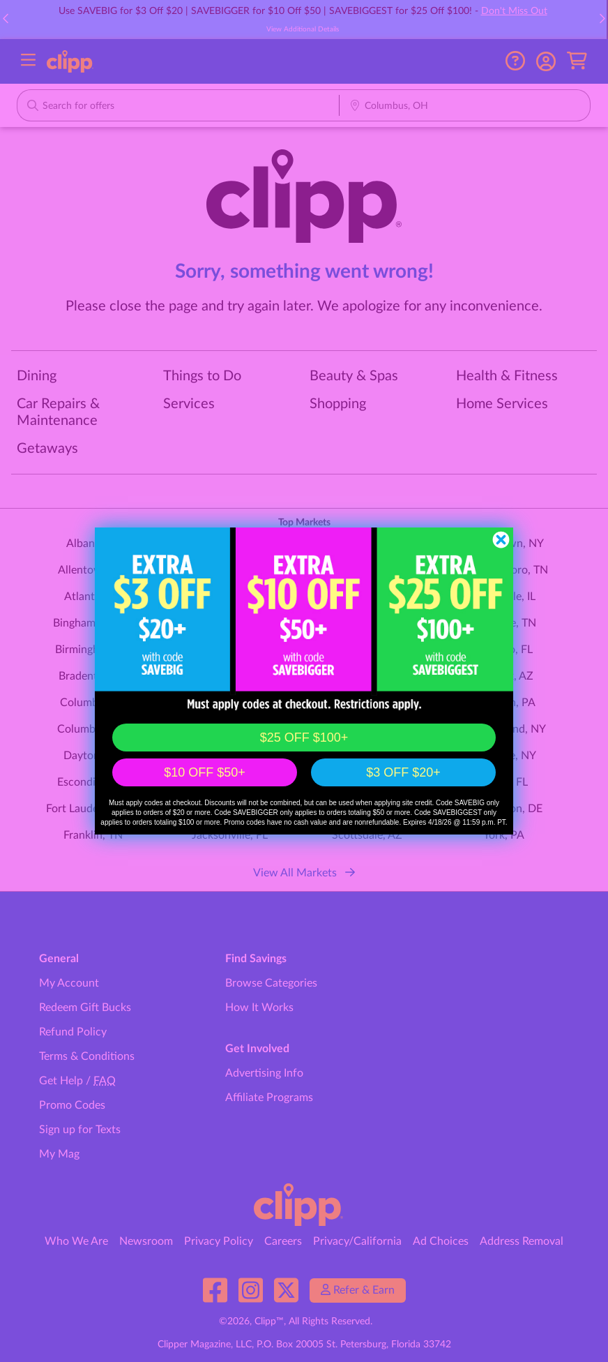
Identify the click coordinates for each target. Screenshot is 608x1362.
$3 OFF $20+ (403, 772)
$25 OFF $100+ (304, 737)
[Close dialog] (501, 539)
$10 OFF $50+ (204, 772)
